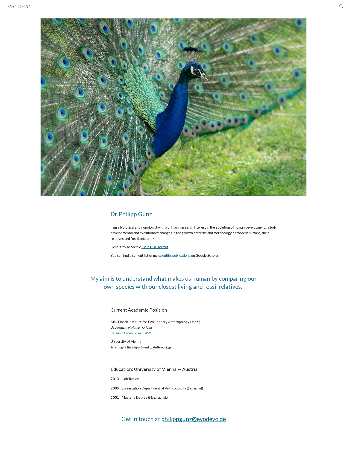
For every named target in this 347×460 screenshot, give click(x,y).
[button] (341, 6)
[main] (196, 214)
